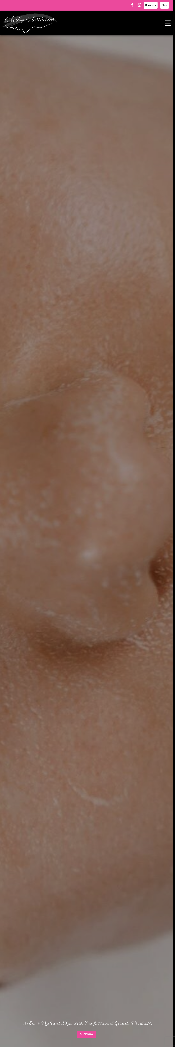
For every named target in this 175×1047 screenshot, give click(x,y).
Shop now (86, 1034)
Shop (164, 5)
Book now (150, 5)
